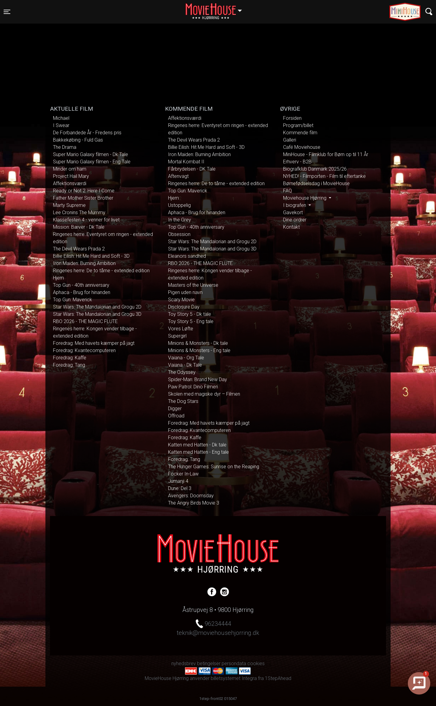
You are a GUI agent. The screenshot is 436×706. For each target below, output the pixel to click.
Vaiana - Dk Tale (185, 365)
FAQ (287, 191)
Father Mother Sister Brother (83, 198)
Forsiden (292, 118)
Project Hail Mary (71, 176)
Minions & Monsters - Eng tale (199, 350)
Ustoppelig (179, 205)
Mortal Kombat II (186, 162)
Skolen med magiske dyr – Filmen (204, 394)
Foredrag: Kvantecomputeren (84, 350)
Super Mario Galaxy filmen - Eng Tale (91, 162)
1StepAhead (278, 678)
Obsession (179, 234)
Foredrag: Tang (69, 365)
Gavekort (293, 212)
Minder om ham (69, 169)
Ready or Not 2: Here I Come (83, 191)
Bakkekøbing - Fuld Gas (78, 140)
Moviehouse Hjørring (305, 198)
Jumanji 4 (178, 481)
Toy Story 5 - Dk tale (189, 314)
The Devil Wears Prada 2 (79, 249)
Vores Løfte (180, 329)
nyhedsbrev (183, 663)
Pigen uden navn (185, 292)
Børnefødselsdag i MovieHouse (316, 183)
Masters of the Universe (193, 285)
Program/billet (298, 125)
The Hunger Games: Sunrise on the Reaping (213, 466)
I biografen (295, 205)
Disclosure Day (184, 307)
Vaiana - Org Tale (186, 358)
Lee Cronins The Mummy (79, 212)
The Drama (64, 147)
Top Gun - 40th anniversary (81, 285)
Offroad (176, 416)
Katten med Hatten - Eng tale (198, 452)
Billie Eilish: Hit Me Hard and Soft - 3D (91, 256)
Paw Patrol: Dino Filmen (193, 387)
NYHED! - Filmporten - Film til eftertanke (324, 176)
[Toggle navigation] (7, 11)
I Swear (61, 125)
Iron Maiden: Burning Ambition (84, 263)
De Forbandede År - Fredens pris (87, 133)
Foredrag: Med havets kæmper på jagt (93, 343)
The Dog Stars (183, 401)
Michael (61, 118)
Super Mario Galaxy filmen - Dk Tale (90, 154)
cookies (256, 663)
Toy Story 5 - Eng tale (190, 321)
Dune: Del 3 (179, 488)
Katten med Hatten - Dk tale (197, 445)
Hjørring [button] (216, 8)
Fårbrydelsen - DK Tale (192, 169)
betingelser (208, 663)
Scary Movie (181, 299)
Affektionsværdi (69, 183)
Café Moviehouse (301, 147)
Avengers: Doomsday (191, 495)
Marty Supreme (69, 205)
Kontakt (291, 227)
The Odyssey (182, 372)
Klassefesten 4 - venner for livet (86, 220)
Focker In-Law (183, 474)
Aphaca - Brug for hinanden (81, 292)
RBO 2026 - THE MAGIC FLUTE (85, 321)
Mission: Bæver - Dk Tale (78, 227)
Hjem (58, 278)
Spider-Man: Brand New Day (197, 379)
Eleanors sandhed (187, 256)
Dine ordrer (294, 220)
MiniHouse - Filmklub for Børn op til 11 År (325, 154)
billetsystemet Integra (234, 678)
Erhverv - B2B (297, 162)
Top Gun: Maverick (72, 299)
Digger (175, 408)
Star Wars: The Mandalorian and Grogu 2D (97, 307)
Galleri (289, 140)
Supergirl (177, 336)
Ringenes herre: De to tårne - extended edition (101, 270)
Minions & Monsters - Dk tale (198, 343)
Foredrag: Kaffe (69, 358)
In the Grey (179, 220)
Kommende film (300, 133)
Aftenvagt (178, 176)
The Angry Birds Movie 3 (193, 503)
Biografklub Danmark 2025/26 (315, 169)
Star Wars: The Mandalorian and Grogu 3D (97, 314)
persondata (234, 663)
